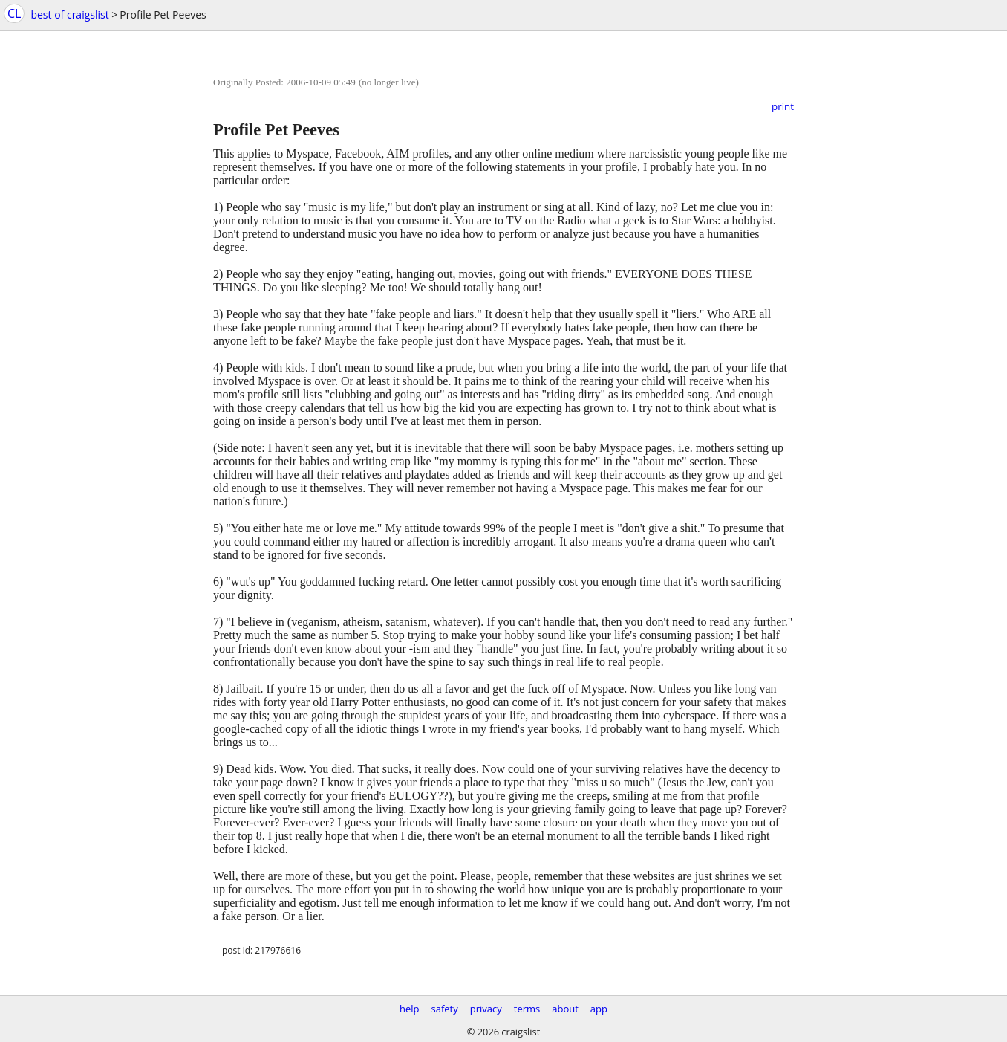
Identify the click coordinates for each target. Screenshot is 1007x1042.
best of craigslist (69, 14)
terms (527, 1008)
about (565, 1008)
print (783, 106)
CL (14, 13)
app (598, 1008)
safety (444, 1008)
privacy (486, 1008)
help (410, 1008)
